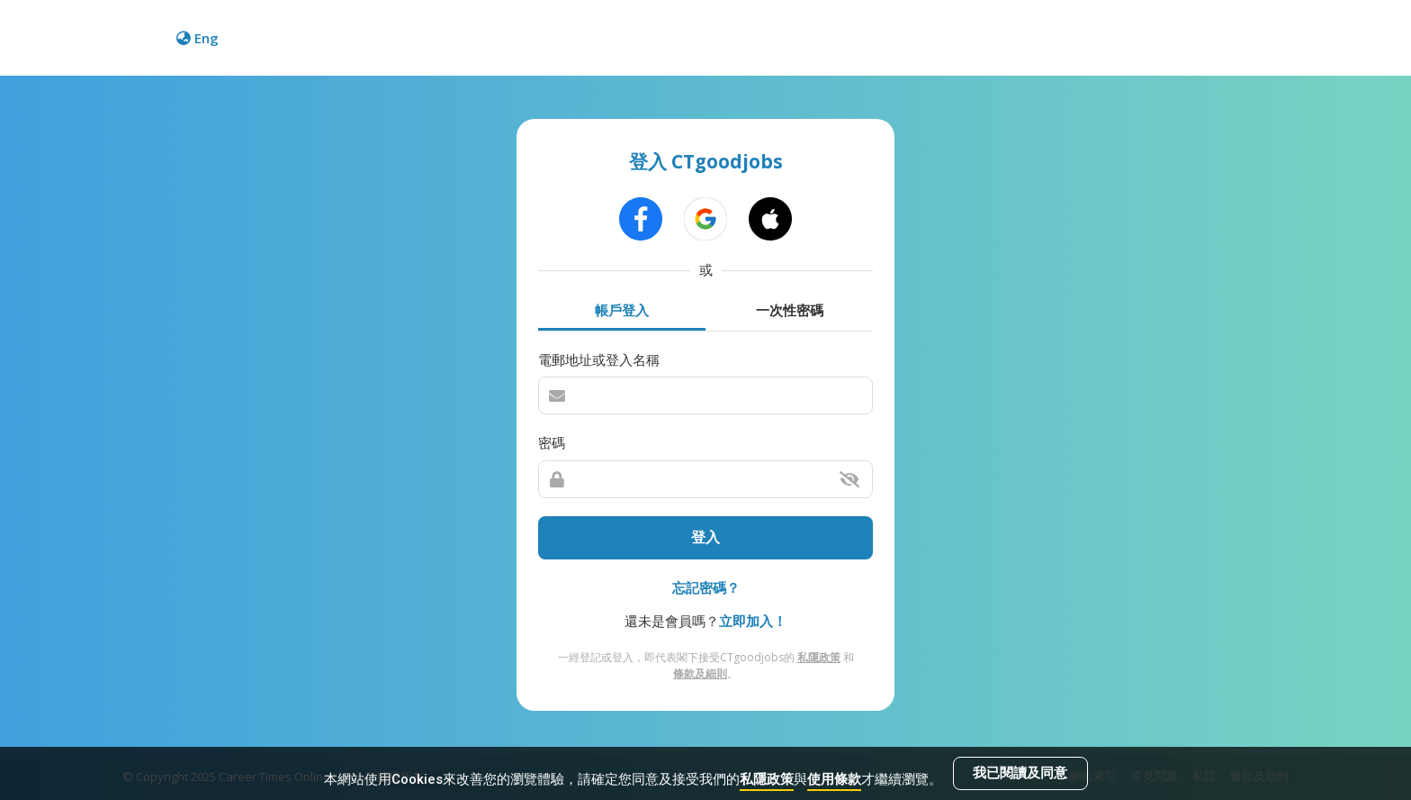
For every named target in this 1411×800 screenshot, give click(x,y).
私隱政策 (767, 779)
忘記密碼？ (706, 587)
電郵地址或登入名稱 (599, 359)
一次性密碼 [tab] (789, 310)
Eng (197, 38)
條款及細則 (700, 673)
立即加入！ (752, 621)
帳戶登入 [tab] (622, 310)
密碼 (551, 442)
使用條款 (834, 779)
